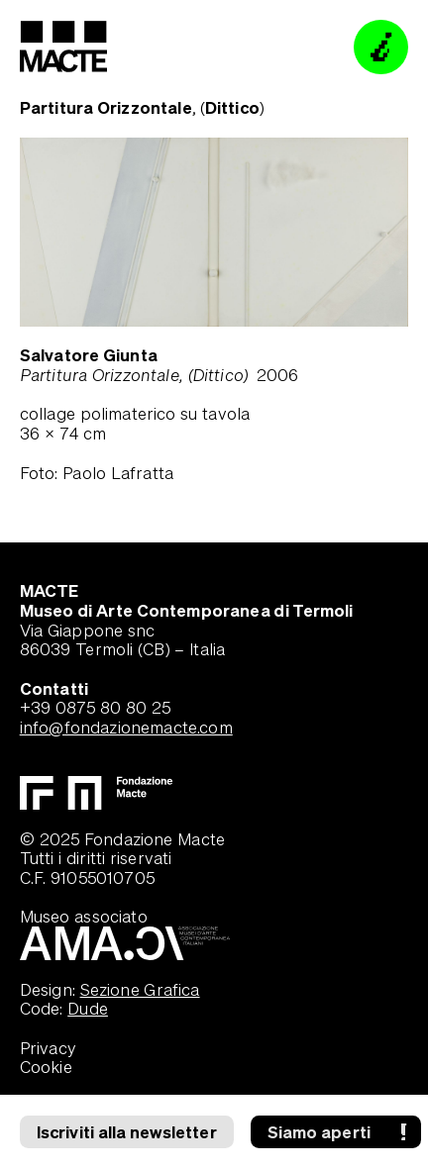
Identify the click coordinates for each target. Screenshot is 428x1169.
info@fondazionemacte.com (126, 727)
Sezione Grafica (140, 989)
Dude (87, 1008)
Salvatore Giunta (89, 354)
